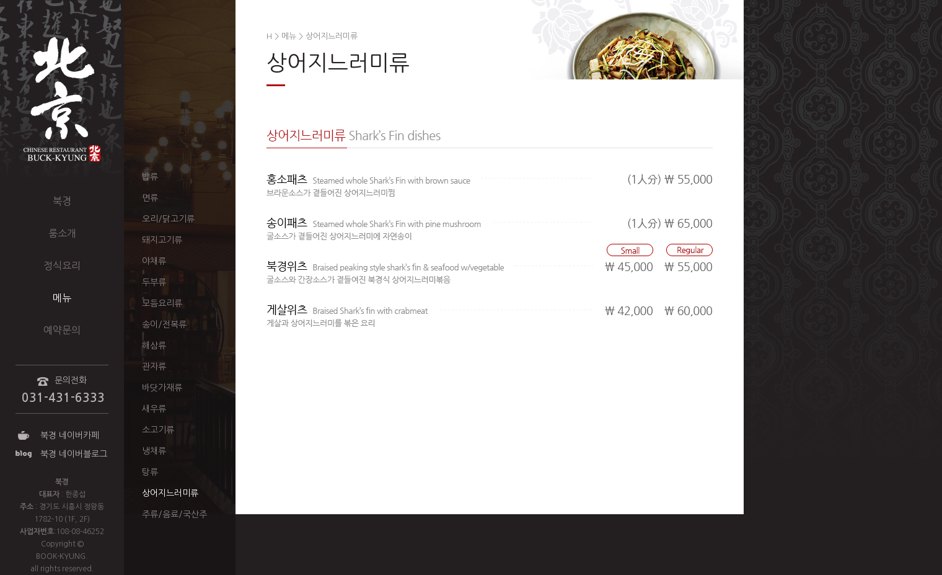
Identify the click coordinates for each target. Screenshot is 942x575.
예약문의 (62, 330)
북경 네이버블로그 (73, 454)
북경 (62, 201)
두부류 (154, 282)
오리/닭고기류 (168, 219)
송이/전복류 (164, 324)
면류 (150, 198)
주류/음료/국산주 (174, 514)
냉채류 (154, 451)
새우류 (154, 408)
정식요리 (62, 265)
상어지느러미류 (170, 493)
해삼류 (154, 345)
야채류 (154, 261)
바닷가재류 (162, 387)
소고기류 (158, 430)
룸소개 (62, 233)
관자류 (154, 366)
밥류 (150, 176)
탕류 (150, 472)
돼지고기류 (162, 240)
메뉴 (62, 298)
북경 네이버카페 (69, 435)
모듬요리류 (162, 303)
